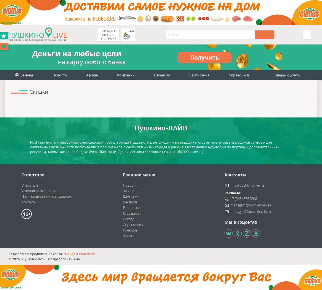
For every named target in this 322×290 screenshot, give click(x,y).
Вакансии (162, 75)
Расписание (132, 207)
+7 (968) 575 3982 (244, 198)
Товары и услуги (286, 75)
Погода (128, 219)
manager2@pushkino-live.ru (252, 211)
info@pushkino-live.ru (247, 185)
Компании (126, 75)
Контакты (28, 202)
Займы (128, 235)
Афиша (92, 75)
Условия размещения (38, 191)
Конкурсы (131, 230)
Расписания (199, 75)
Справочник (239, 75)
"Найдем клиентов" (80, 254)
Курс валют (132, 213)
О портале (29, 185)
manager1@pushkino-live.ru (252, 205)
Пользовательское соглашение (46, 196)
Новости (60, 75)
